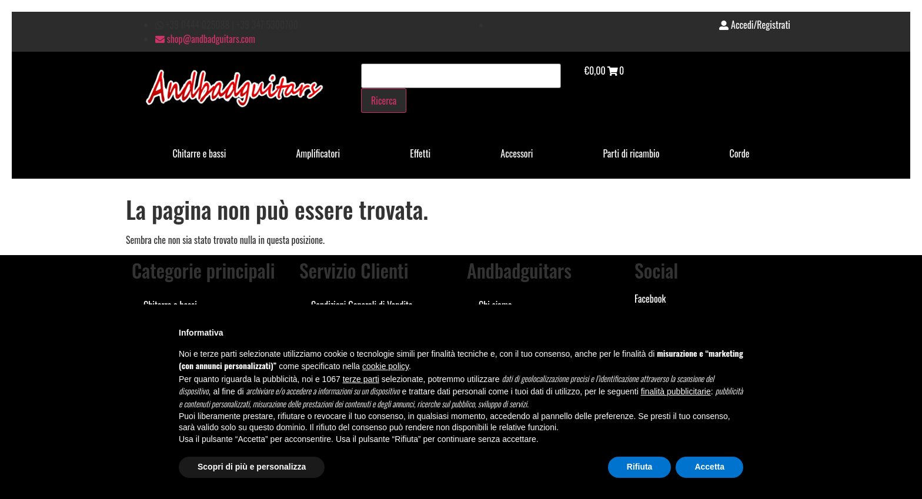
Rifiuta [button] (640, 466)
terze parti (361, 379)
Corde (740, 153)
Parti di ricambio (631, 153)
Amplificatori (318, 153)
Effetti (420, 153)
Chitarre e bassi (199, 153)
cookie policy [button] (385, 366)
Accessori (516, 153)
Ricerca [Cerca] (383, 100)
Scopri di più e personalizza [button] (252, 466)
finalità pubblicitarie (676, 391)
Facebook (650, 299)
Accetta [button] (709, 466)
